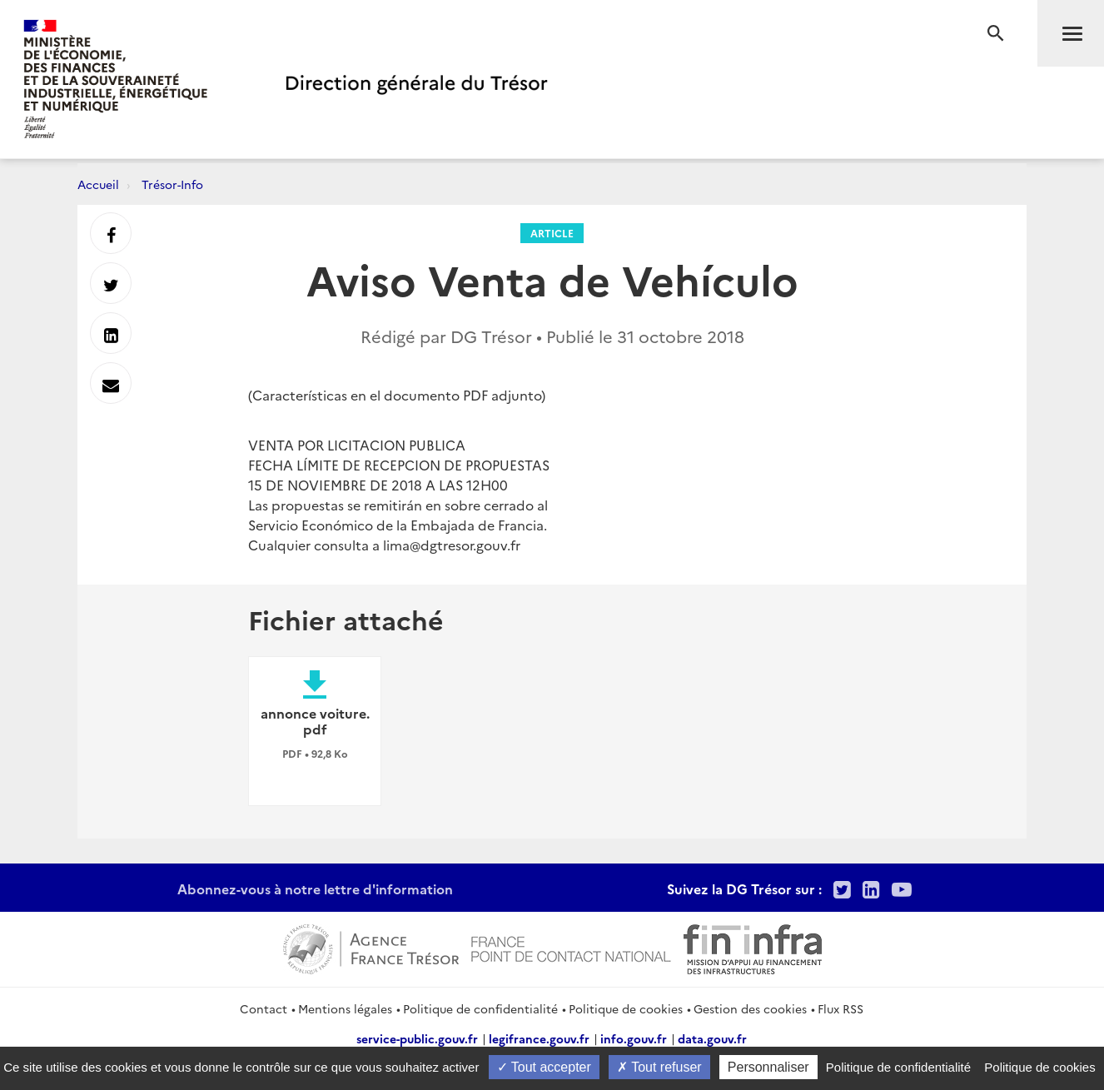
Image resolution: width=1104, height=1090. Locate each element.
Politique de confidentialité (480, 1008)
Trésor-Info (172, 184)
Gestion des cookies (750, 1008)
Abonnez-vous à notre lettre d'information (315, 888)
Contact (263, 1008)
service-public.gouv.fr (417, 1038)
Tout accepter (544, 1067)
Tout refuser (659, 1067)
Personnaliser (768, 1067)
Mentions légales (345, 1008)
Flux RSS (840, 1008)
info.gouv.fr (633, 1038)
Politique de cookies (626, 1008)
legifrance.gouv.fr (539, 1038)
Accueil (98, 184)
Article (552, 233)
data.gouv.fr (712, 1038)
